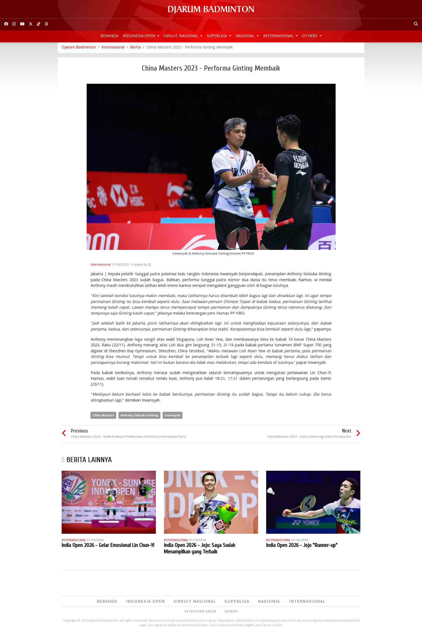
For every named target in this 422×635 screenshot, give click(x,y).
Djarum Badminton (79, 48)
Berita (135, 48)
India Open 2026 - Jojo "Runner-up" (301, 546)
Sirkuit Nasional (181, 35)
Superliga (217, 35)
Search (231, 612)
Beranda (109, 35)
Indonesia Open (139, 35)
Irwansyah (172, 416)
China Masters (103, 416)
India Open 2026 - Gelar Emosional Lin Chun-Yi (108, 546)
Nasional (245, 35)
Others (310, 35)
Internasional (279, 35)
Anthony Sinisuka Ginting (139, 416)
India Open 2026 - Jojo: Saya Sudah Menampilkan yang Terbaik (199, 549)
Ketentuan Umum (200, 612)
